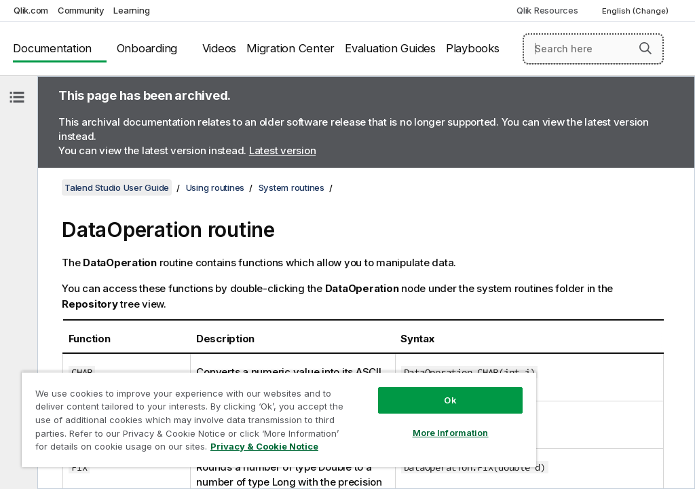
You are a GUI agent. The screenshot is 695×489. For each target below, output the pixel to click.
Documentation (52, 48)
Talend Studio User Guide (116, 187)
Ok (450, 400)
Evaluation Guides (390, 48)
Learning (131, 10)
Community (81, 10)
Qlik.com (31, 10)
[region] (279, 419)
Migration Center (290, 48)
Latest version (282, 150)
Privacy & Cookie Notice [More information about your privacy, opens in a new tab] (264, 446)
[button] (645, 48)
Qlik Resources (547, 10)
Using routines (215, 187)
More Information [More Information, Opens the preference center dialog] (451, 432)
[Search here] (593, 49)
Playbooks (473, 48)
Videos (219, 48)
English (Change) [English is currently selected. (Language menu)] (636, 11)
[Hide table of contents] (17, 97)
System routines (291, 187)
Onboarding (147, 48)
